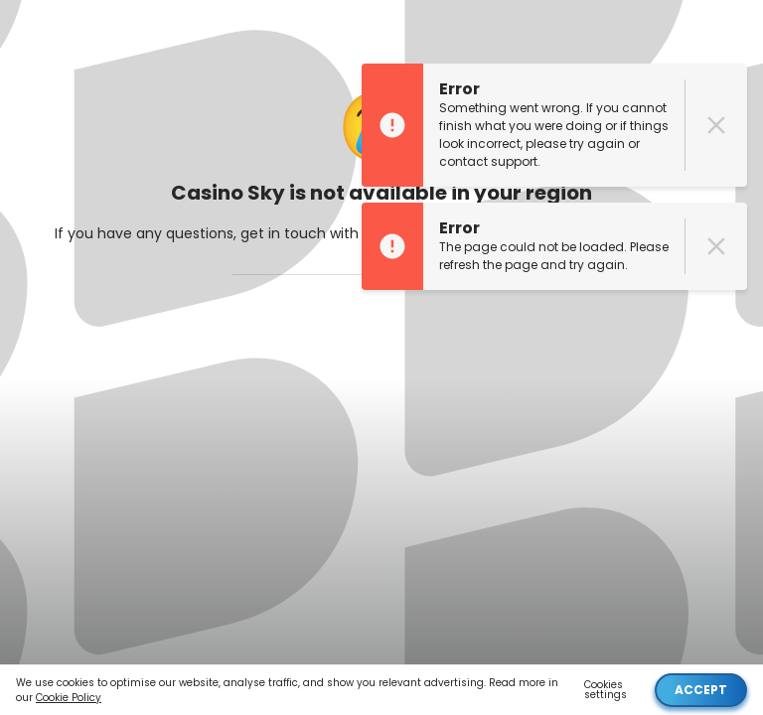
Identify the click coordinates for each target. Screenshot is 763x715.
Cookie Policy (68, 697)
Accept (701, 689)
